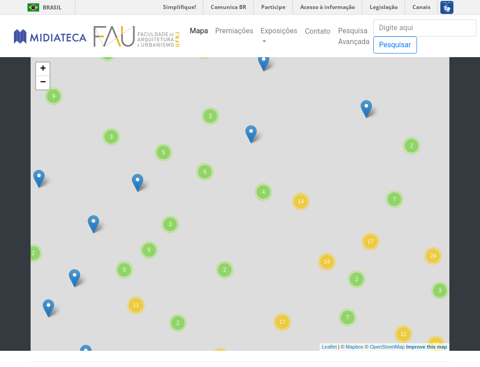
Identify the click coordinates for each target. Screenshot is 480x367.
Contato (318, 31)
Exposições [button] (279, 31)
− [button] (43, 83)
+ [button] (43, 69)
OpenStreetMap (387, 346)
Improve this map (426, 346)
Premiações (234, 31)
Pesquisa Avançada (354, 36)
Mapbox (354, 346)
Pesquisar (395, 44)
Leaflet (329, 346)
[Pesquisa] (424, 27)
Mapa (199, 31)
